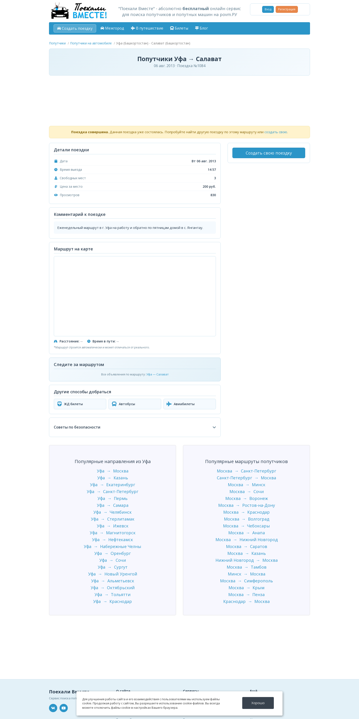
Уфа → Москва (112, 471)
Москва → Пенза (246, 594)
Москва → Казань (246, 553)
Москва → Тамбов (247, 567)
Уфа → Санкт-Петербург (112, 491)
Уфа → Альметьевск (112, 580)
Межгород (112, 28)
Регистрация (286, 9)
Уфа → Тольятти (113, 594)
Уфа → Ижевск (112, 526)
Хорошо (258, 702)
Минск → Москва (246, 574)
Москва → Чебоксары (246, 526)
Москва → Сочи (246, 491)
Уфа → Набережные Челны (112, 546)
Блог (201, 28)
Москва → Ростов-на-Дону (246, 505)
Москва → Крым (246, 587)
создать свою (275, 132)
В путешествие (147, 28)
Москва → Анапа (246, 532)
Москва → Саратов (246, 546)
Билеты (179, 28)
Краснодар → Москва (246, 601)
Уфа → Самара (112, 505)
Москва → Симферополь (246, 580)
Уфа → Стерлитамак (112, 519)
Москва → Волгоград (246, 519)
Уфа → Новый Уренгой (112, 574)
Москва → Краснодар (246, 512)
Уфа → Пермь (113, 498)
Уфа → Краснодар (112, 601)
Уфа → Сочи (112, 560)
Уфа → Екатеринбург (112, 484)
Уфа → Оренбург (112, 553)
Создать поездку (74, 28)
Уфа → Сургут (113, 567)
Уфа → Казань (112, 477)
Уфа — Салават (157, 374)
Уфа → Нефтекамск (112, 539)
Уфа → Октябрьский (113, 587)
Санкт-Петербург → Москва (246, 477)
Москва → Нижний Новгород (246, 539)
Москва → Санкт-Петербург (246, 471)
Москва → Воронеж (246, 498)
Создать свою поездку (269, 153)
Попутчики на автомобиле (91, 43)
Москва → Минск (246, 484)
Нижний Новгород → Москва (246, 560)
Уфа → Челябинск (112, 512)
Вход (268, 9)
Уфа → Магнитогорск (113, 532)
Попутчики (57, 43)
